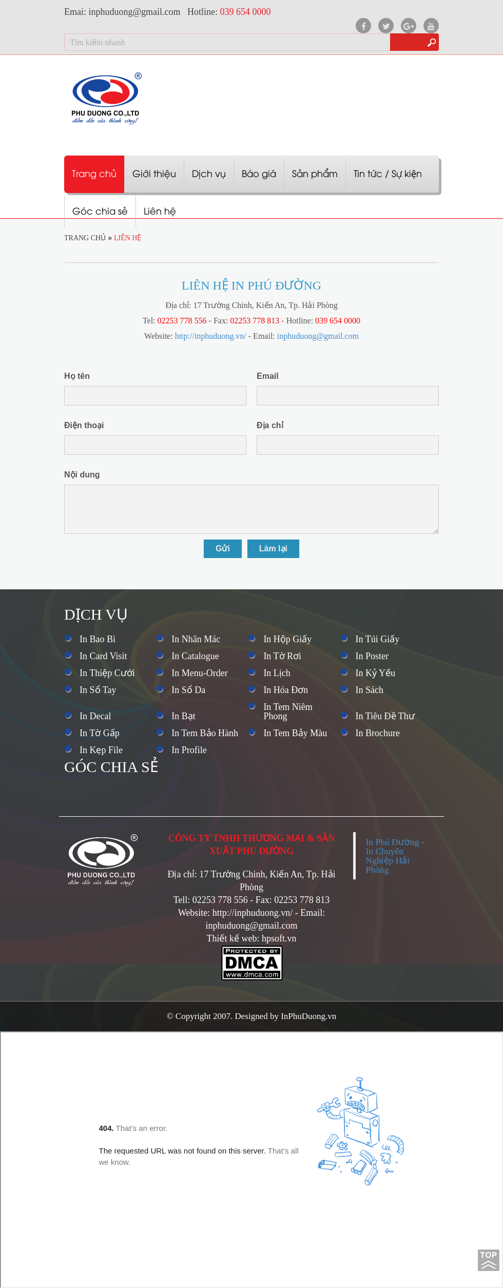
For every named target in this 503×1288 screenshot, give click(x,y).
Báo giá (259, 172)
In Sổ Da (188, 690)
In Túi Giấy (378, 639)
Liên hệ (160, 210)
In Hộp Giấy (287, 639)
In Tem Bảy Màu (295, 733)
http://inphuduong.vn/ (210, 336)
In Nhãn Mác (195, 639)
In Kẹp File (101, 750)
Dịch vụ (209, 172)
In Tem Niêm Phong (287, 711)
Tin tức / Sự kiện (388, 172)
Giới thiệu (154, 172)
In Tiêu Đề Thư (385, 716)
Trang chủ (94, 172)
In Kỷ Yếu (375, 673)
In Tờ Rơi (282, 656)
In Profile (188, 750)
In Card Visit (103, 656)
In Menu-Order (199, 673)
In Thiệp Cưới (107, 673)
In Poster (372, 656)
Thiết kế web (231, 938)
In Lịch (276, 673)
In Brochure (378, 733)
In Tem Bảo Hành (204, 733)
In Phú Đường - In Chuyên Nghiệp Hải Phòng (395, 856)
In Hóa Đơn (285, 690)
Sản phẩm (315, 172)
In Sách (369, 690)
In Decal (95, 716)
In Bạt (183, 716)
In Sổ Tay (98, 690)
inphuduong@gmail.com (318, 336)
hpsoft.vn (279, 938)
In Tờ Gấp (100, 733)
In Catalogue (195, 656)
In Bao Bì (97, 639)
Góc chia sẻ (100, 210)
